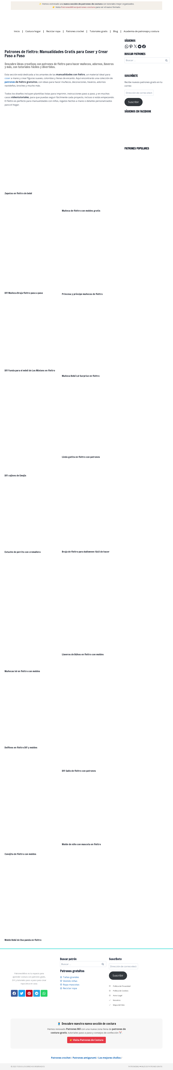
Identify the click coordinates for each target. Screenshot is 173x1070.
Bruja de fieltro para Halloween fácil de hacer (85, 551)
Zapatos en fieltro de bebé (18, 193)
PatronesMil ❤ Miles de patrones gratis (145, 1066)
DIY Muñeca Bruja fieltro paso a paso (24, 293)
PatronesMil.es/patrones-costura (78, 7)
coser (7, 78)
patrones (10, 81)
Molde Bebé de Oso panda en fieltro (23, 940)
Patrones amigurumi (84, 1057)
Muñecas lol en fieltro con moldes (22, 671)
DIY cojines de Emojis (15, 475)
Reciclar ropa (53, 31)
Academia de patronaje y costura (141, 31)
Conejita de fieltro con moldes (20, 854)
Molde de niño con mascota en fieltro (81, 844)
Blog (115, 31)
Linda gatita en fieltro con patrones (81, 457)
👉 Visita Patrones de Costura (86, 1040)
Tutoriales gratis (98, 31)
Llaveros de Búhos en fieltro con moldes (83, 654)
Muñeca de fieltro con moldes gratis (81, 210)
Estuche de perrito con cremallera (23, 552)
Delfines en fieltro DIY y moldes (21, 747)
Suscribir (133, 102)
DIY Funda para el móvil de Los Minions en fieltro (30, 370)
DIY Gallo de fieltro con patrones (79, 771)
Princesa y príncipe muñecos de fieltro (82, 294)
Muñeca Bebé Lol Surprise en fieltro (80, 376)
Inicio (17, 31)
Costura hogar (33, 31)
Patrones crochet (75, 31)
